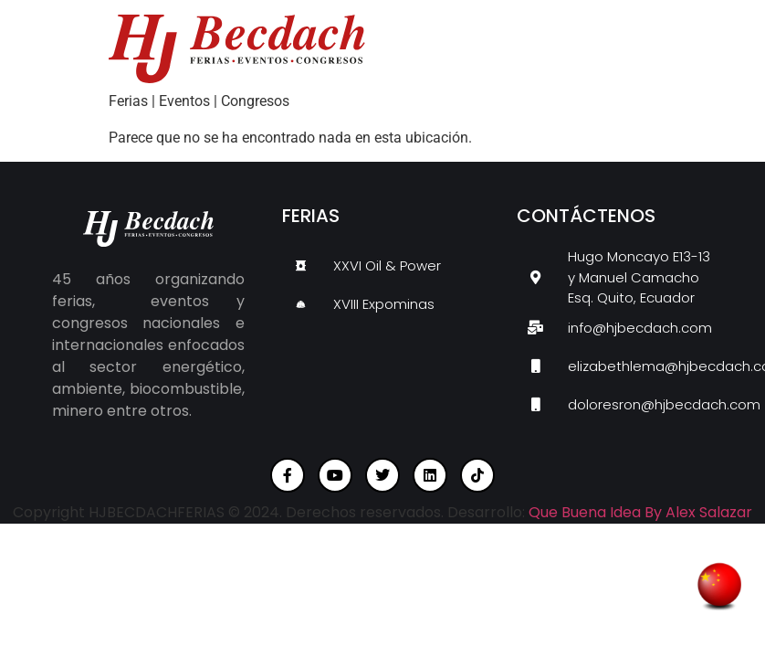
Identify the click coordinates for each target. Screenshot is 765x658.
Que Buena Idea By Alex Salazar (640, 512)
